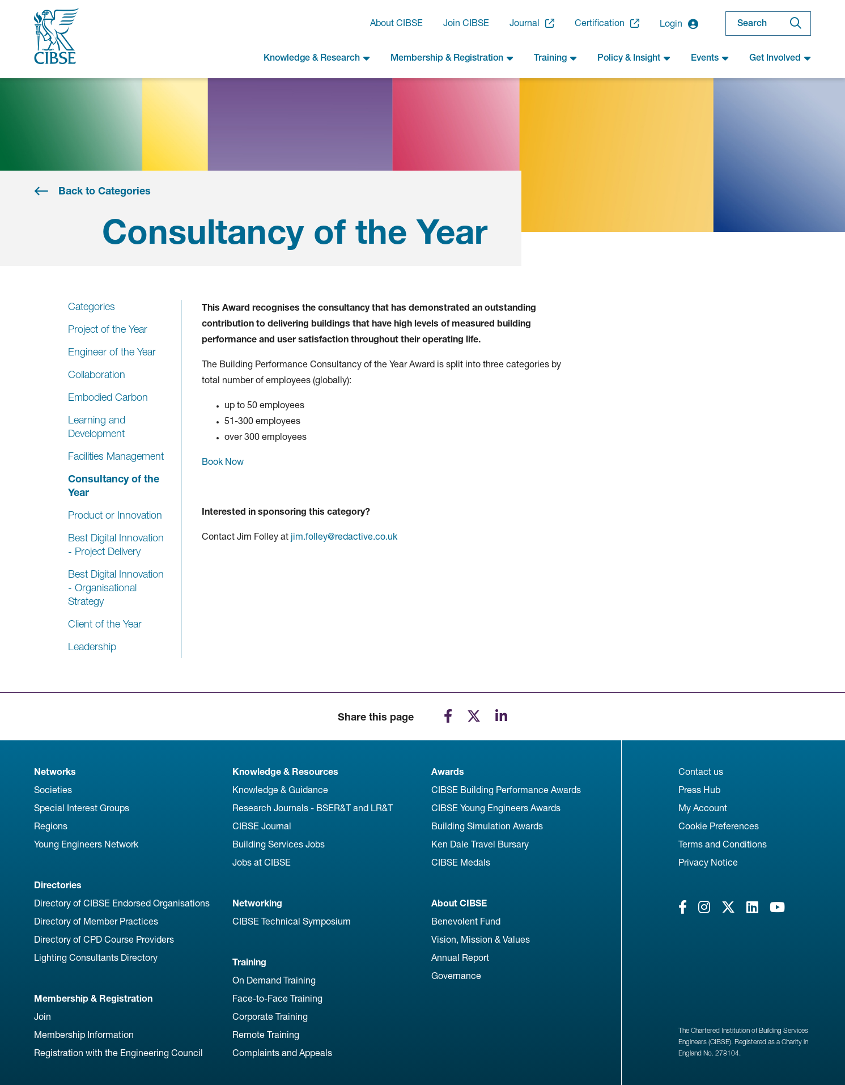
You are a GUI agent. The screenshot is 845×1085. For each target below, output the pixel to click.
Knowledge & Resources (285, 772)
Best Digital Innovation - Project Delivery (116, 544)
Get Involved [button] (780, 57)
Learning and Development (96, 426)
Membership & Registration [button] (451, 57)
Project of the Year (107, 329)
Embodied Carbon (108, 397)
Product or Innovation (115, 515)
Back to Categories (104, 190)
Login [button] (679, 24)
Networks (55, 772)
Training (249, 962)
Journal (531, 23)
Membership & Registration (93, 998)
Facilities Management (116, 456)
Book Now (223, 462)
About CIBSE (396, 23)
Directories (58, 885)
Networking (257, 903)
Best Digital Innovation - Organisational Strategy (116, 587)
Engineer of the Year (112, 351)
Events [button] (710, 57)
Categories (91, 306)
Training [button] (555, 57)
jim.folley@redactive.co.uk (344, 536)
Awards (447, 772)
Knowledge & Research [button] (317, 57)
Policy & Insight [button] (633, 57)
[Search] (795, 23)
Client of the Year (105, 624)
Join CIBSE (466, 23)
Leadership (92, 646)
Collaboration (96, 374)
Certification (607, 23)
